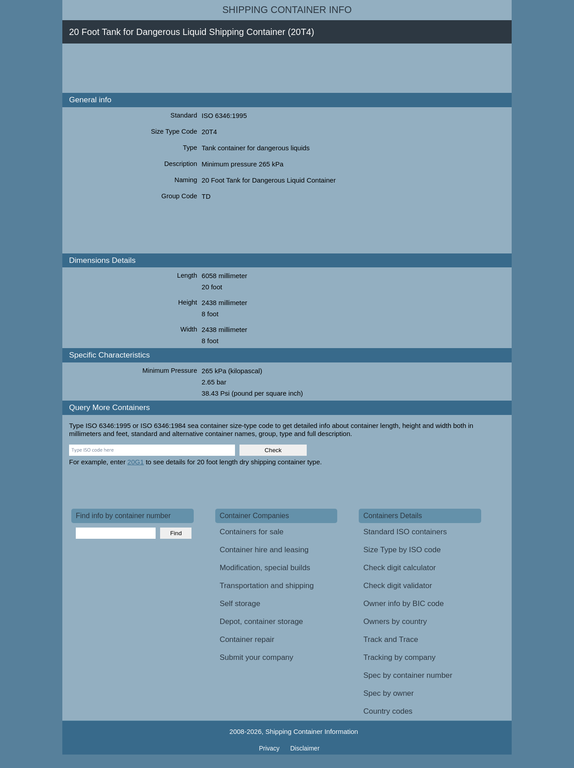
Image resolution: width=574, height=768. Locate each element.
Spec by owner (388, 693)
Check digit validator (397, 585)
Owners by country (395, 621)
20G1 (135, 462)
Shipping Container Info (287, 9)
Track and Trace (390, 639)
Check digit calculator (399, 567)
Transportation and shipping (267, 585)
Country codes (388, 711)
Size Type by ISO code (402, 549)
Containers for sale (252, 532)
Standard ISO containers (405, 532)
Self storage (240, 603)
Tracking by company (399, 657)
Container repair (247, 639)
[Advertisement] (234, 68)
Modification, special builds (265, 567)
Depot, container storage (261, 621)
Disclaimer (304, 748)
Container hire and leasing (264, 549)
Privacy (270, 748)
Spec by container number (407, 675)
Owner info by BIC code (403, 603)
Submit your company (256, 657)
